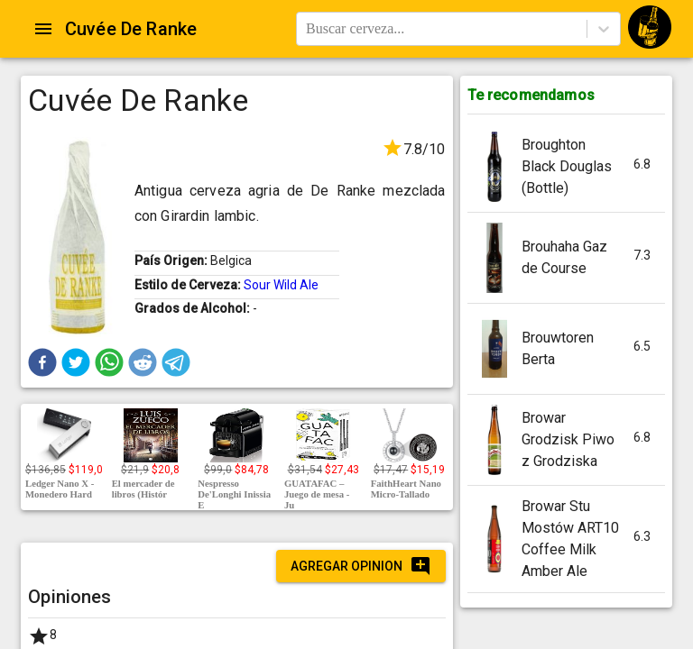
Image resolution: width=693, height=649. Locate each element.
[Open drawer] (43, 28)
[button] (42, 362)
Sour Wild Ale (281, 285)
